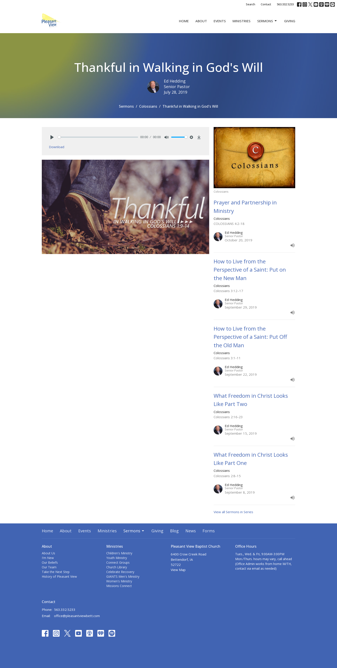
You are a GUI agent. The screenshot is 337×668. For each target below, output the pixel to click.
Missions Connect (119, 586)
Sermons (267, 21)
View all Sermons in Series (233, 512)
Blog (174, 530)
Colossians (148, 106)
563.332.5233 (285, 4)
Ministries (242, 21)
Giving (289, 21)
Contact (266, 4)
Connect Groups (118, 562)
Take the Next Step (56, 572)
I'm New (48, 558)
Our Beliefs (50, 562)
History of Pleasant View (59, 576)
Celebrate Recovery (120, 572)
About (201, 21)
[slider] (98, 137)
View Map (178, 569)
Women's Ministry (119, 581)
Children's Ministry (119, 553)
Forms (209, 530)
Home (184, 21)
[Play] (52, 137)
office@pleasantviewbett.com (77, 616)
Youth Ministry (116, 558)
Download (56, 147)
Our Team (49, 567)
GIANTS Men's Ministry (122, 576)
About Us (48, 553)
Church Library (116, 567)
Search (250, 4)
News (190, 530)
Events (220, 21)
